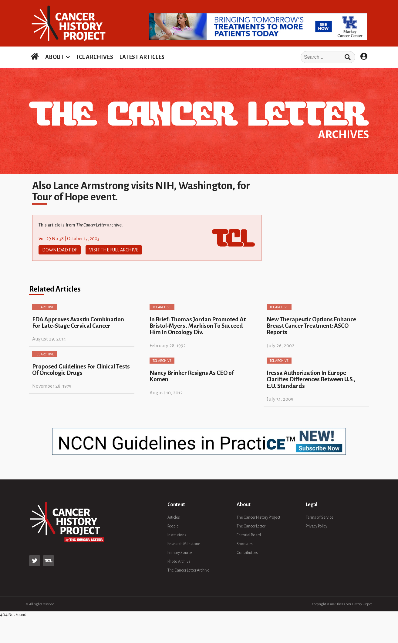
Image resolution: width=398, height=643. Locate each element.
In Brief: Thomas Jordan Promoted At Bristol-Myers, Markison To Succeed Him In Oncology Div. (198, 326)
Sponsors (245, 544)
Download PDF (59, 249)
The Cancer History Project (258, 517)
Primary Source (179, 553)
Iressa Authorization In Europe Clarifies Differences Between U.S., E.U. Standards (311, 379)
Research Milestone (183, 544)
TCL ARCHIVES (94, 57)
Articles (173, 517)
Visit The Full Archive (113, 249)
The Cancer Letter (251, 526)
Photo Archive (179, 561)
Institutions (176, 535)
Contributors (247, 553)
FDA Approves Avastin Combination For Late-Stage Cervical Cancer (78, 322)
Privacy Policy (316, 526)
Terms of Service (319, 517)
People (173, 526)
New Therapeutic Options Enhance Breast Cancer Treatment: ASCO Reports (311, 326)
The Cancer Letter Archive (188, 570)
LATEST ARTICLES (142, 57)
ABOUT (54, 57)
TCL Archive (44, 307)
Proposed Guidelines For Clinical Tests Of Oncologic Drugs (81, 369)
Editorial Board (249, 535)
